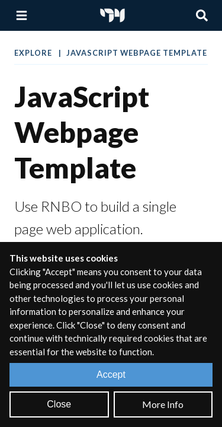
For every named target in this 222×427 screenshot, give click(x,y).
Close (59, 404)
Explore (34, 53)
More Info (163, 404)
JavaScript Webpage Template (136, 53)
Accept (111, 374)
